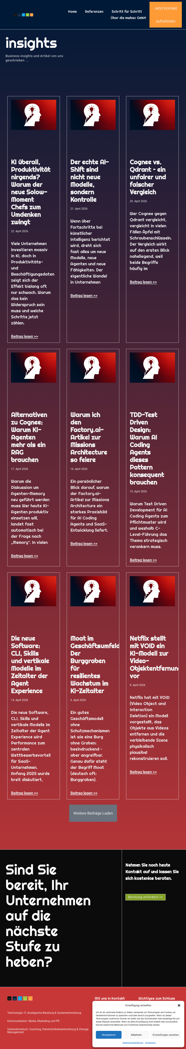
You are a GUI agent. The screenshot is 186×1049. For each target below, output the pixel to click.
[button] (179, 1005)
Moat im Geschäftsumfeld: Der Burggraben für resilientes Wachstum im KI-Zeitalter (96, 664)
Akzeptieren (109, 1034)
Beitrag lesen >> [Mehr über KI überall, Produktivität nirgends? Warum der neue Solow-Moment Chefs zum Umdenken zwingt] (24, 336)
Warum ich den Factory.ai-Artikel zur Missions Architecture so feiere (88, 437)
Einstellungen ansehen (166, 1034)
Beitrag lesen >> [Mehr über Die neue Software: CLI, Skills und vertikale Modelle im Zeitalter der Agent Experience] (24, 793)
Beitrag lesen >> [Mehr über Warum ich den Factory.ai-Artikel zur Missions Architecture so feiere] (83, 543)
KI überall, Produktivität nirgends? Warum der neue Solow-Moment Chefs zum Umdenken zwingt (30, 192)
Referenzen (94, 11)
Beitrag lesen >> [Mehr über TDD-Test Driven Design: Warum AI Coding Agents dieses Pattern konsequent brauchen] (143, 560)
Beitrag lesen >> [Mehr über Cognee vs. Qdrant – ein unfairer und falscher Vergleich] (143, 282)
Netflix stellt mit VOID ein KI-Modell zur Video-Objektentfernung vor (156, 657)
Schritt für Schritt (127, 11)
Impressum (150, 1042)
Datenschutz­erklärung (133, 1042)
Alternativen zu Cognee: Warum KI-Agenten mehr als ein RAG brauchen (29, 437)
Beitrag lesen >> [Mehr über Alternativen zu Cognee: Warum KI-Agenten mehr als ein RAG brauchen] (24, 556)
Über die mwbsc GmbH (128, 18)
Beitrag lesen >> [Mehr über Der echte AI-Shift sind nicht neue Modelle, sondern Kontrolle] (83, 295)
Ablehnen (136, 1034)
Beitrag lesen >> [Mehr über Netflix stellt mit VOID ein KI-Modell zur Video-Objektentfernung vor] (143, 772)
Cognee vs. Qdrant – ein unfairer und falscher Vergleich (148, 177)
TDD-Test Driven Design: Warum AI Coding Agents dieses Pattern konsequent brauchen (147, 448)
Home (72, 11)
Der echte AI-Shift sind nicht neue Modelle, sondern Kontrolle (89, 181)
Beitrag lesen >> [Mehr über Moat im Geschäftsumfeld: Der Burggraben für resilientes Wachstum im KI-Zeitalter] (83, 793)
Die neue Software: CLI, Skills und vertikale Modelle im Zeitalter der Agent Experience (30, 664)
